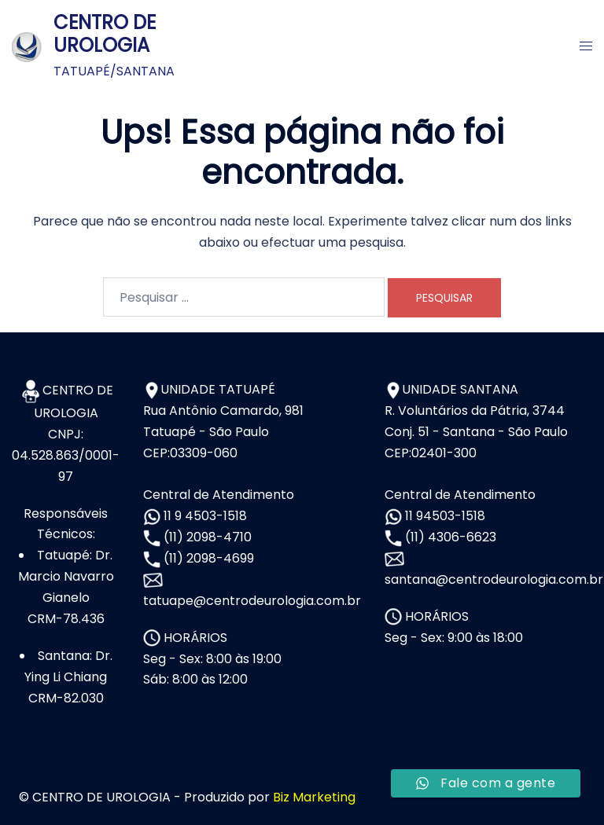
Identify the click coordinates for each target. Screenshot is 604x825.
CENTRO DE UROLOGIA (104, 33)
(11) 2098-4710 (206, 537)
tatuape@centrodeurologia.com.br (252, 601)
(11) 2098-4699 (207, 558)
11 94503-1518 (443, 516)
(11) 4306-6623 (449, 537)
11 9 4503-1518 (203, 516)
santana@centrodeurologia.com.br (494, 579)
